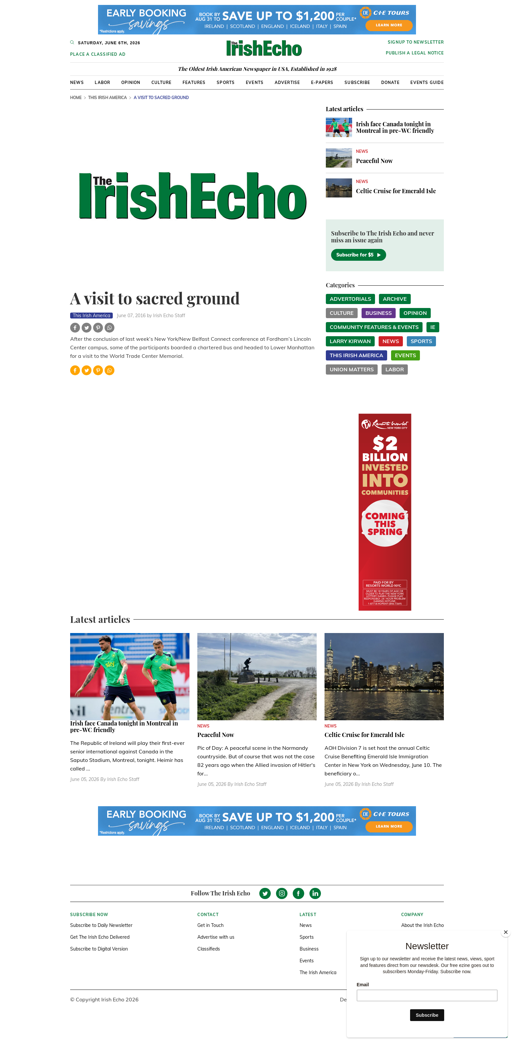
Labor (102, 82)
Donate (390, 82)
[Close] (506, 932)
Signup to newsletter (416, 42)
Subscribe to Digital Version (99, 949)
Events (255, 82)
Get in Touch (210, 925)
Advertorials (350, 299)
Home (76, 97)
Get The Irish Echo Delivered (99, 937)
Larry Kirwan (350, 341)
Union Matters (352, 369)
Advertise (287, 82)
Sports (226, 82)
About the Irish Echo (422, 925)
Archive (395, 299)
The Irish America (318, 972)
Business (379, 313)
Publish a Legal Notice (415, 53)
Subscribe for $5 (358, 255)
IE (432, 327)
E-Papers (322, 82)
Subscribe (357, 82)
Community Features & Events (374, 327)
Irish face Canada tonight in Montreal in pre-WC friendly (395, 127)
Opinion (130, 82)
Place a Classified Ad (98, 54)
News (77, 82)
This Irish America (107, 97)
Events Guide (427, 82)
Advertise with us (215, 937)
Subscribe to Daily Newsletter (101, 925)
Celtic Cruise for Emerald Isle (396, 191)
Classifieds (208, 949)
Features (194, 82)
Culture (161, 82)
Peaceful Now (374, 161)
